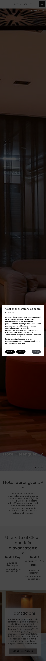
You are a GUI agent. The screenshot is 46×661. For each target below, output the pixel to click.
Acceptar (10, 352)
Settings (36, 352)
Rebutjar (21, 352)
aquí (14, 339)
